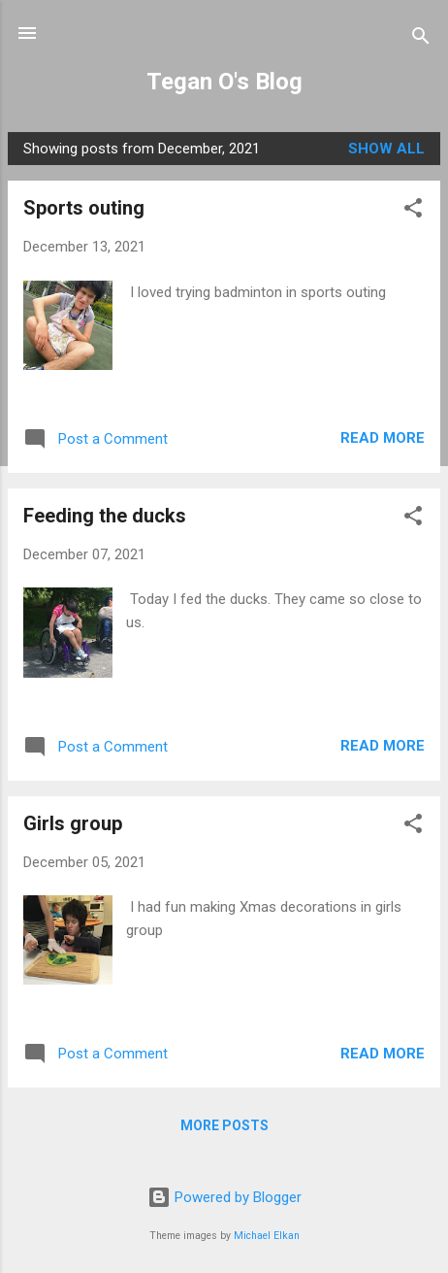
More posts (224, 1125)
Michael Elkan (267, 1235)
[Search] (420, 39)
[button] (413, 211)
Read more (382, 438)
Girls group (72, 823)
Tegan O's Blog (224, 81)
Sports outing (83, 207)
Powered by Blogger (224, 1197)
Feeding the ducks (104, 515)
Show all (386, 148)
